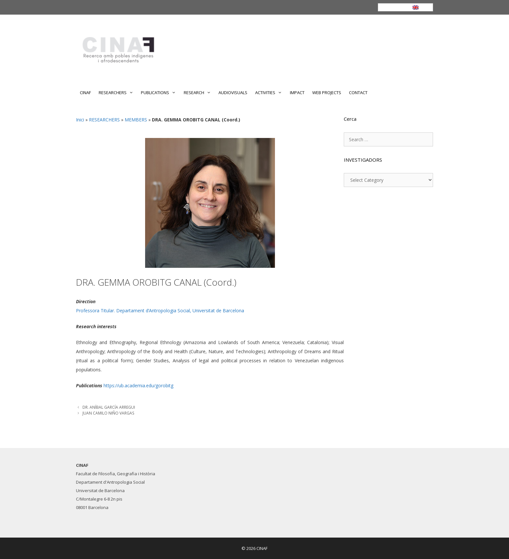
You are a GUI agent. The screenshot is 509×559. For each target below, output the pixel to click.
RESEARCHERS (118, 92)
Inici (80, 120)
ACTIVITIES (270, 92)
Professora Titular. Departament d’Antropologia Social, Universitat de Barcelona (160, 310)
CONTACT (358, 92)
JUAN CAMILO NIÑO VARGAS (108, 413)
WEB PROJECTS (326, 92)
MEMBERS (136, 120)
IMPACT (297, 92)
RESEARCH (199, 92)
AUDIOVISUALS (232, 92)
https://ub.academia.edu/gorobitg (138, 385)
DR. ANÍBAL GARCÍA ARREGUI (108, 407)
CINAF (85, 92)
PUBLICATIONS (160, 92)
